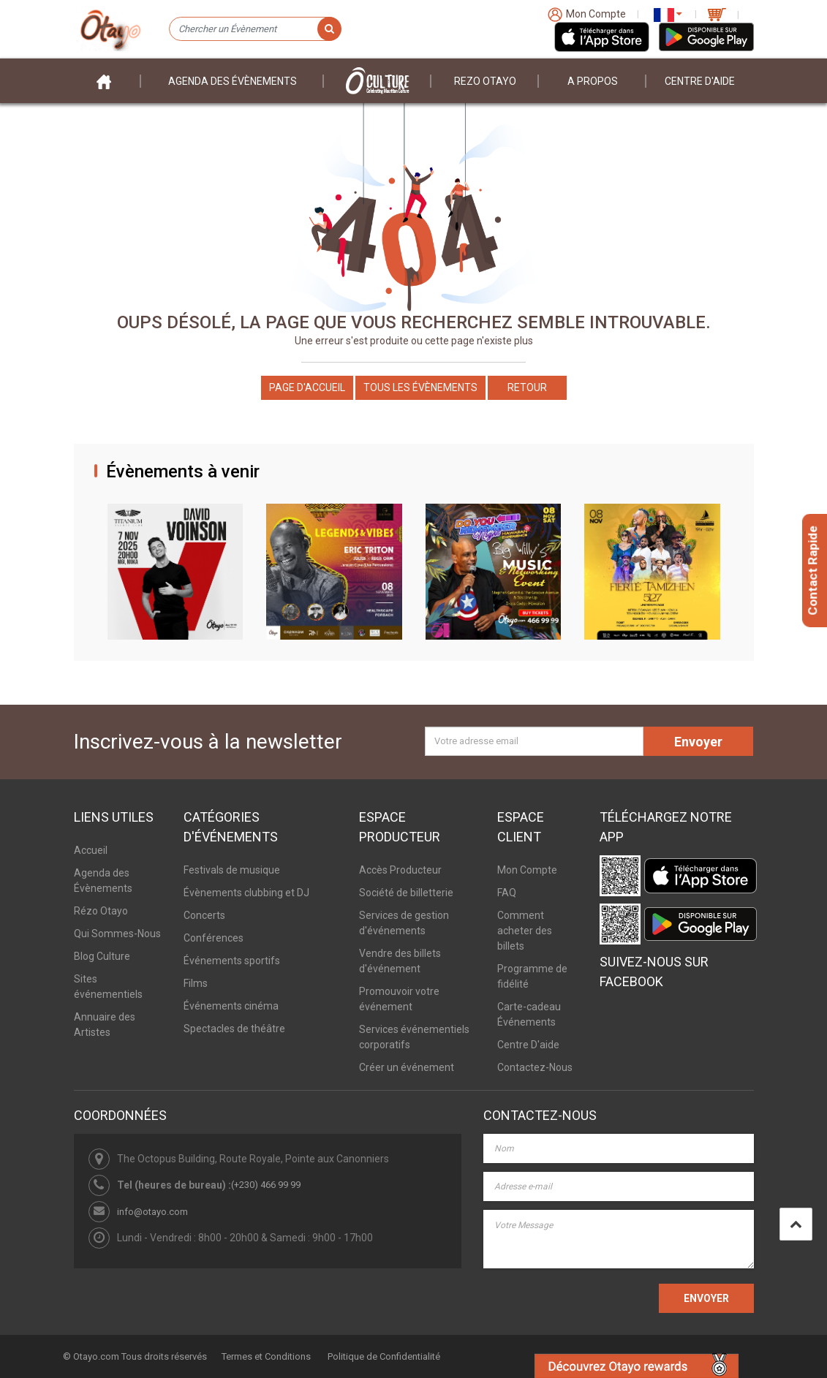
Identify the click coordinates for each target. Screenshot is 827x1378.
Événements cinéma (231, 1006)
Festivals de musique (232, 870)
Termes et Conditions (266, 1356)
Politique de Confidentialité (384, 1356)
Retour (527, 387)
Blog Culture (102, 956)
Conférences (213, 938)
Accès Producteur (400, 870)
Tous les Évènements (420, 387)
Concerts (204, 915)
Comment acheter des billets (524, 930)
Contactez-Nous (535, 1067)
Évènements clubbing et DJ (246, 892)
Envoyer (698, 741)
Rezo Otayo (485, 81)
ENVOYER (706, 1298)
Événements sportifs (232, 960)
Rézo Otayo (101, 911)
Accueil (90, 850)
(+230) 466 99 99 (266, 1184)
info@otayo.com (152, 1211)
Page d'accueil (307, 387)
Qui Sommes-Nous (117, 933)
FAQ (506, 892)
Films (196, 983)
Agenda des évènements (232, 81)
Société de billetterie (406, 892)
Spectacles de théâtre (234, 1028)
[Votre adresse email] (534, 741)
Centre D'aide (700, 81)
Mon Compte (527, 870)
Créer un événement (406, 1067)
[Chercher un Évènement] (255, 29)
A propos (592, 81)
